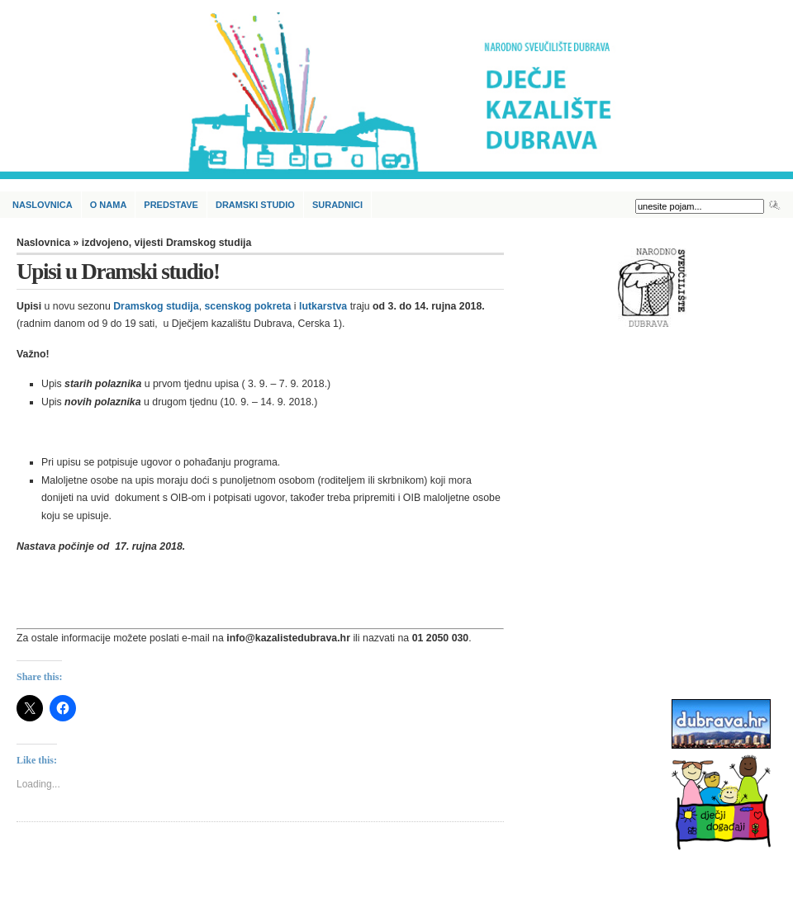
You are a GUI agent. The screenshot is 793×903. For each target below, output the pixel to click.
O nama (108, 205)
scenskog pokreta (248, 306)
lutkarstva (323, 306)
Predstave (171, 205)
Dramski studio (255, 205)
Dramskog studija (155, 306)
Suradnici (337, 205)
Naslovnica (42, 205)
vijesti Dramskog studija (193, 242)
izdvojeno (105, 242)
